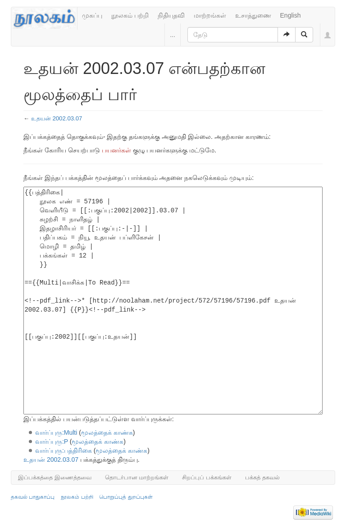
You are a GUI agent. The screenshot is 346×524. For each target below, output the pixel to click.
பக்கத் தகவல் (262, 477)
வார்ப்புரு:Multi (56, 432)
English (290, 15)
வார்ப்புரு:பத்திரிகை (63, 450)
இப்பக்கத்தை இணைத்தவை (54, 477)
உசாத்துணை (253, 15)
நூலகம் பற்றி (130, 15)
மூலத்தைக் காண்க (107, 432)
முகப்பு (92, 15)
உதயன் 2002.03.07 (56, 118)
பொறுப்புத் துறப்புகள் (125, 497)
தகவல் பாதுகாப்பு (33, 497)
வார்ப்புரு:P (51, 441)
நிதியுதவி (171, 15)
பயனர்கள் (116, 150)
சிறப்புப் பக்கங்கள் (207, 477)
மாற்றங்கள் (210, 15)
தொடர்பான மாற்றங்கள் (137, 477)
